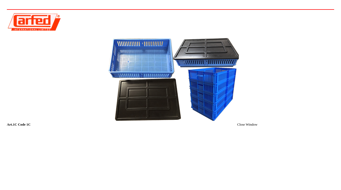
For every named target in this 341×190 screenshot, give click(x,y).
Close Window (247, 124)
